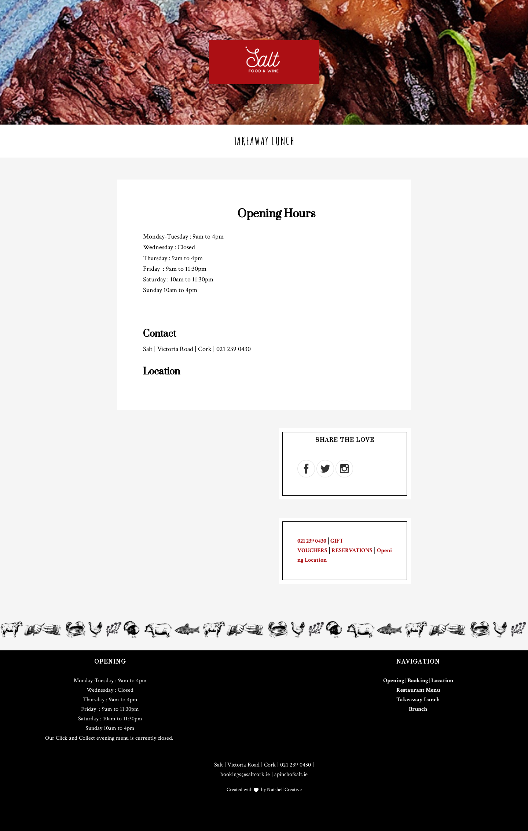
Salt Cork (264, 62)
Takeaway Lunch (418, 699)
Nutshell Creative (284, 789)
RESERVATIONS (352, 550)
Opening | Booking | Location (418, 680)
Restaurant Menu (418, 690)
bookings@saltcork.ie (245, 774)
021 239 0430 (311, 541)
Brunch (418, 709)
